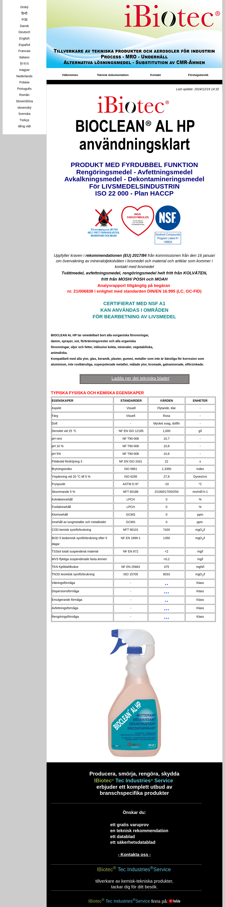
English (24, 38)
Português (24, 88)
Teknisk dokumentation (113, 75)
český (24, 7)
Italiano (24, 57)
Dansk (24, 26)
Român (24, 95)
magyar (24, 70)
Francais (24, 51)
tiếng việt (24, 126)
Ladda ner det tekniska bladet (140, 378)
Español (24, 45)
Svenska (24, 113)
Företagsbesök (198, 75)
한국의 (24, 63)
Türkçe (24, 120)
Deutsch (24, 32)
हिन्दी (24, 13)
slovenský (24, 107)
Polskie (24, 82)
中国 (24, 19)
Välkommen (70, 75)
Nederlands (24, 76)
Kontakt (155, 75)
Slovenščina (24, 101)
